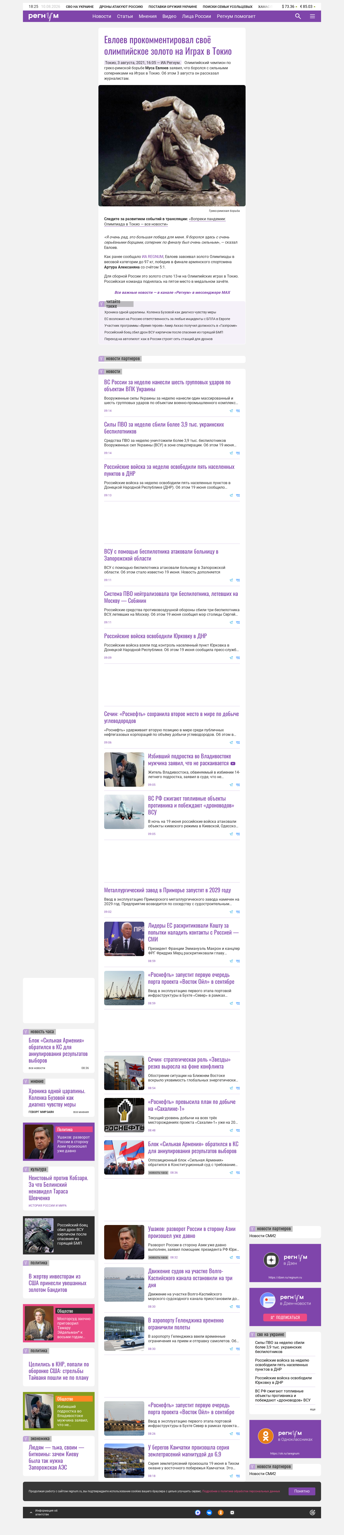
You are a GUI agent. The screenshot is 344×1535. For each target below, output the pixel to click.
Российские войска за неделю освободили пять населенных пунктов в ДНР (169, 469)
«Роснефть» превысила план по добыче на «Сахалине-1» (192, 1104)
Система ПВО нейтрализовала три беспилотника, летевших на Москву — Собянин (171, 596)
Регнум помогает (236, 16)
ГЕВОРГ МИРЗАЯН (41, 1112)
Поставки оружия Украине (173, 7)
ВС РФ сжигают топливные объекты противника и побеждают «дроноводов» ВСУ (191, 805)
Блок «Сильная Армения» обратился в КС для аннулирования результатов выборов (58, 1050)
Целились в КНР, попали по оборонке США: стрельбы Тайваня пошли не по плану (59, 1370)
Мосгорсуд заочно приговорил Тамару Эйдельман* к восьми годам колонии (74, 1327)
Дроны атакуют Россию (121, 7)
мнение (37, 1081)
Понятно (302, 1491)
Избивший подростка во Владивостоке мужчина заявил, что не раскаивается (72, 1415)
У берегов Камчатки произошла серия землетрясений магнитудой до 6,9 (188, 1450)
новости (113, 371)
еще (312, 1409)
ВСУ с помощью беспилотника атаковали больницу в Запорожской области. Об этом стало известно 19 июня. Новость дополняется (164, 569)
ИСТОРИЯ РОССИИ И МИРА (48, 1205)
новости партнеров (123, 359)
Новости (101, 16)
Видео (169, 16)
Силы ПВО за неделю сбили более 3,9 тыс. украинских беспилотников (164, 427)
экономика (40, 1439)
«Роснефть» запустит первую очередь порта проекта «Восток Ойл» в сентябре (191, 977)
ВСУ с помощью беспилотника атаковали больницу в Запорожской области (161, 554)
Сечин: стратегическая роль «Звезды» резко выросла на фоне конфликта (189, 1062)
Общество (65, 1311)
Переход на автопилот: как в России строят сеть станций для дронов (158, 339)
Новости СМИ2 (262, 1236)
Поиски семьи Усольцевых (228, 7)
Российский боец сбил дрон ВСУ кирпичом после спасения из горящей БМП (72, 1234)
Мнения (148, 16)
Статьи (125, 16)
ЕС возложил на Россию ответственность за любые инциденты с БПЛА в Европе (167, 319)
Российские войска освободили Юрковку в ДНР (155, 635)
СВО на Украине (80, 7)
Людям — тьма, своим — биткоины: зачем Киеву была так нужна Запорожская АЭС (56, 1457)
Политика (65, 1129)
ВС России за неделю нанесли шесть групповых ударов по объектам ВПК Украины (167, 385)
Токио (110, 62)
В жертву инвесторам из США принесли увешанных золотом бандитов (57, 1283)
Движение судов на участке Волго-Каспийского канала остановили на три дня (190, 1277)
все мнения (81, 1112)
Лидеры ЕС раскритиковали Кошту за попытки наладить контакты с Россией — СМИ (193, 932)
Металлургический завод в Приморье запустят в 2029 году (167, 889)
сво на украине (270, 1334)
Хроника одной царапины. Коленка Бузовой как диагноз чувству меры (57, 1097)
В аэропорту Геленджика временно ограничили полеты (186, 1323)
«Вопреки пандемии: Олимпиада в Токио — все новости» (165, 221)
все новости (37, 1068)
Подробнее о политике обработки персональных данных (241, 1491)
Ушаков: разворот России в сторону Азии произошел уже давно (73, 1144)
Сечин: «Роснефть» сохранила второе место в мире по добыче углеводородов (171, 717)
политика (39, 1263)
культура (38, 1169)
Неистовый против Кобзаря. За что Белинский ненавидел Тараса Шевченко (58, 1187)
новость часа (42, 1032)
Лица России (196, 16)
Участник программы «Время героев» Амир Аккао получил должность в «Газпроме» (170, 325)
